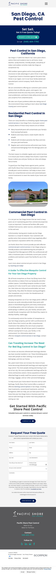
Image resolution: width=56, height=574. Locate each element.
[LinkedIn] (26, 544)
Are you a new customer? (15, 468)
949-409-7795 (28, 535)
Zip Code (11, 457)
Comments (12, 473)
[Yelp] (22, 544)
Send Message (28, 501)
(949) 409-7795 (31, 42)
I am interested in (33, 457)
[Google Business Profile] (30, 544)
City (30, 452)
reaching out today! (16, 266)
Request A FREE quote (28, 37)
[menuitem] (10, 558)
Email (30, 447)
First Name (12, 442)
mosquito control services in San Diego (27, 336)
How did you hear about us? (16, 463)
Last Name (31, 442)
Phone (10, 447)
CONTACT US (28, 421)
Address (11, 452)
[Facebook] (34, 544)
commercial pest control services (19, 247)
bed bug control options (22, 387)
